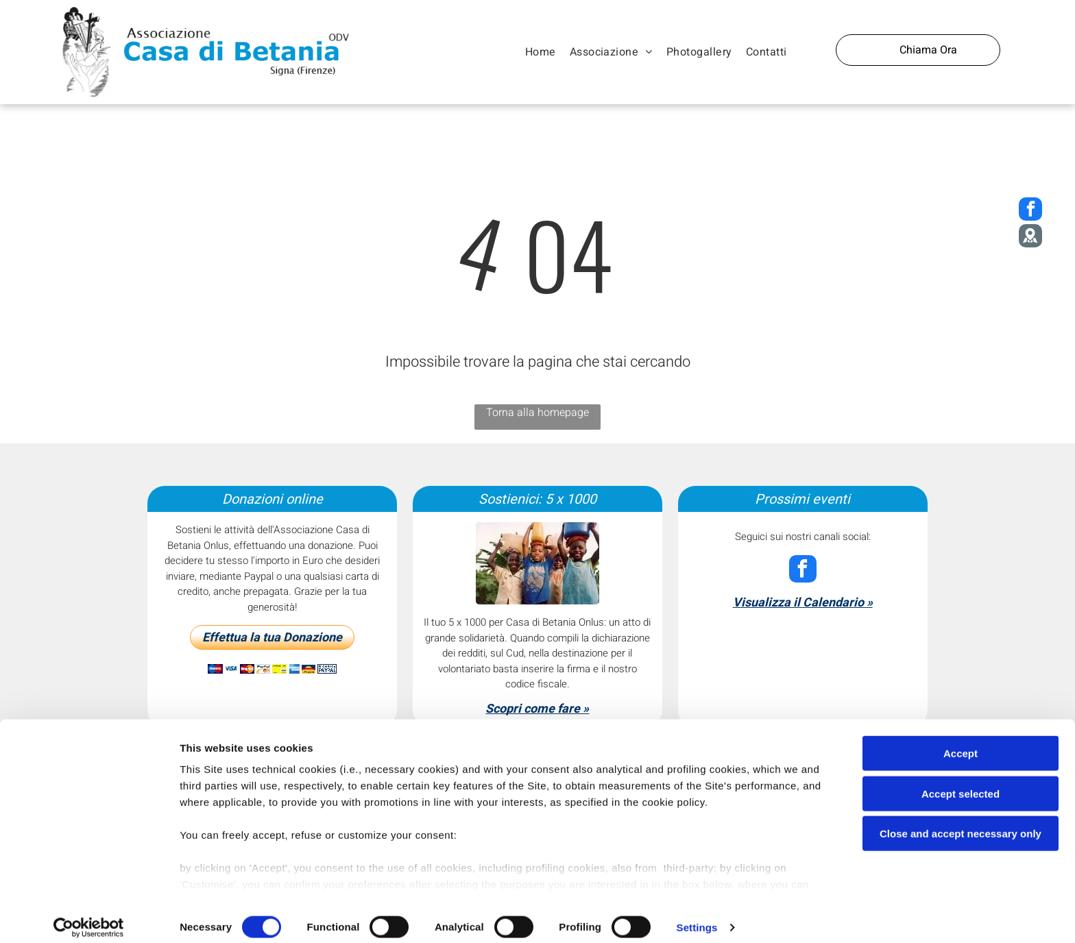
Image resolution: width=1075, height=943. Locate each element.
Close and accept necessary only (960, 823)
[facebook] (803, 570)
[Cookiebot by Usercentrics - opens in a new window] (89, 916)
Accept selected (960, 782)
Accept (960, 742)
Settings (697, 916)
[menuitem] (540, 52)
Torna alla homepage (537, 412)
